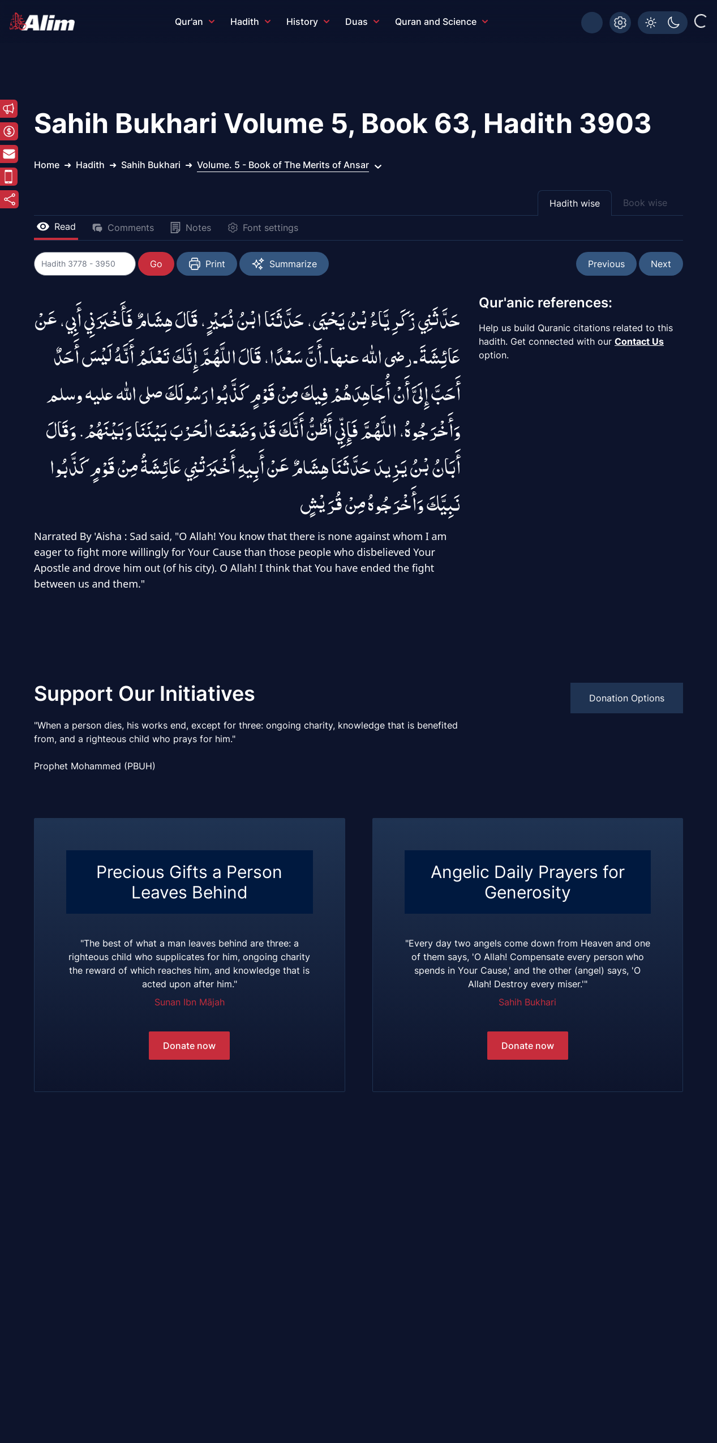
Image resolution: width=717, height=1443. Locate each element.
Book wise (645, 202)
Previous (606, 263)
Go (156, 263)
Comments (123, 227)
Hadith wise (574, 203)
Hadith (250, 21)
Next (661, 263)
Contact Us (639, 341)
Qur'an (194, 21)
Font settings (262, 227)
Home (46, 164)
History (307, 21)
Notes (190, 227)
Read (56, 226)
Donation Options (626, 698)
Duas (362, 21)
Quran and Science (441, 21)
